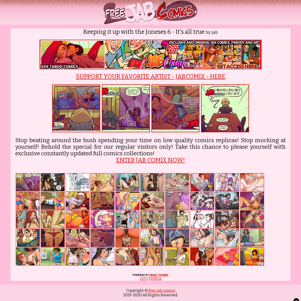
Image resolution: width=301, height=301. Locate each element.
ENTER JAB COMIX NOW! (150, 160)
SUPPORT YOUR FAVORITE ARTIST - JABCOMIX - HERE (150, 76)
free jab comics (161, 290)
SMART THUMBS (158, 275)
